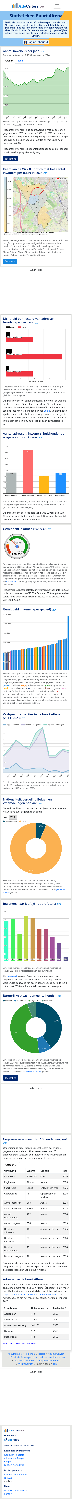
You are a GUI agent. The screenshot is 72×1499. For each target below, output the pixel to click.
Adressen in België (14, 1458)
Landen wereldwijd (14, 1464)
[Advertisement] (36, 293)
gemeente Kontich (33, 1071)
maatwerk (12, 976)
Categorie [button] (10, 1164)
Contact (8, 1493)
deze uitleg (11, 581)
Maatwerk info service (15, 1490)
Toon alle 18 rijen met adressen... (20, 1343)
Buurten (9, 261)
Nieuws (8, 1477)
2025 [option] (12, 817)
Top (55, 1363)
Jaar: (5, 817)
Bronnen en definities (15, 1474)
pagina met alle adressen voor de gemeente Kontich (30, 1294)
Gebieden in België (14, 1454)
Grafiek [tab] (9, 60)
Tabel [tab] (20, 60)
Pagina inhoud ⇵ (36, 42)
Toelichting (10, 158)
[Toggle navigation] (57, 6)
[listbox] (13, 817)
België (47, 410)
